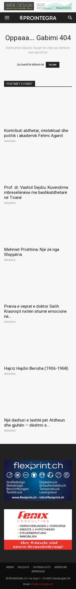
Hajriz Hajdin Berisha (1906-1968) (36, 368)
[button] (6, 17)
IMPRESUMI (61, 567)
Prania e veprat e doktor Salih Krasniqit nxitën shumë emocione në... (35, 311)
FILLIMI (52, 64)
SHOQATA (23, 567)
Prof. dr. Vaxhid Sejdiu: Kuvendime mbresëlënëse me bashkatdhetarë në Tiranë (36, 192)
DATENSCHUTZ (42, 567)
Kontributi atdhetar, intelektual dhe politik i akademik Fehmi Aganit (36, 133)
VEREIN (10, 567)
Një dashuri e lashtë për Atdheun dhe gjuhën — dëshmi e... (34, 423)
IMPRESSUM (38, 571)
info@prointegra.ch (42, 584)
